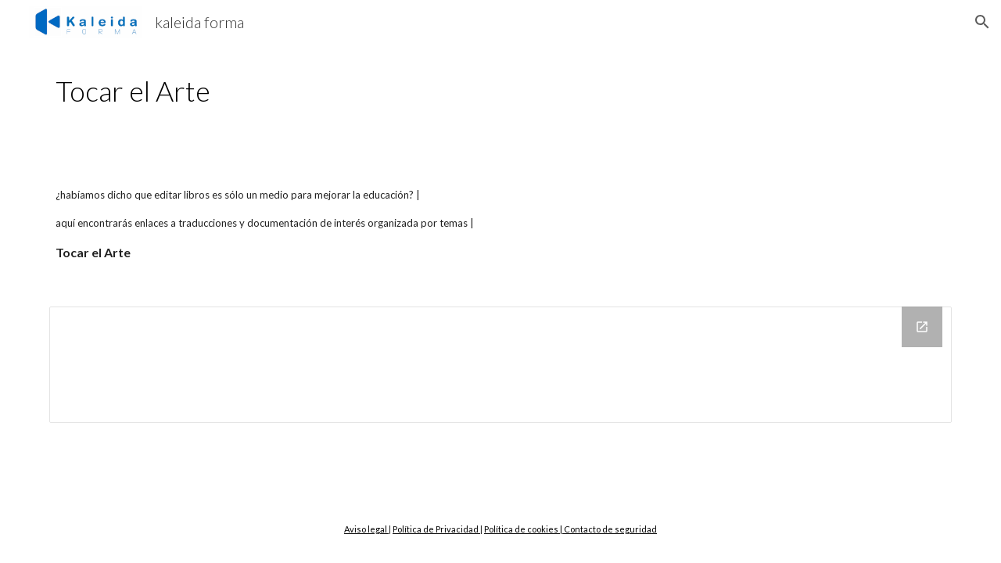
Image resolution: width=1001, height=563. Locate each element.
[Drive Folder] (500, 365)
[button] (982, 22)
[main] (423, 91)
